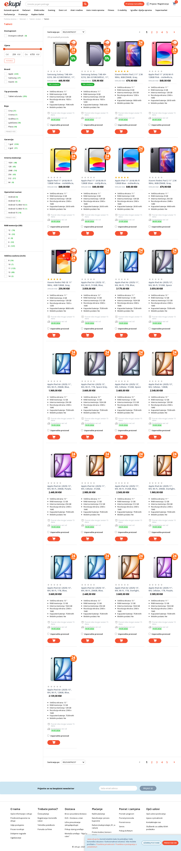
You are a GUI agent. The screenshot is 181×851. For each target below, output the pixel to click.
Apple (10, 74)
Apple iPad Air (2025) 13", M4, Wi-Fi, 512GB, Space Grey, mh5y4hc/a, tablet (161, 284)
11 (9, 268)
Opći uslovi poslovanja (156, 814)
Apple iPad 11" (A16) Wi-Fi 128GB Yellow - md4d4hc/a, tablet (60, 182)
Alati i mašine (77, 10)
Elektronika (39, 10)
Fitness (111, 10)
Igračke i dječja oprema (141, 10)
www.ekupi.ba (93, 839)
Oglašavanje (15, 837)
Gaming (51, 10)
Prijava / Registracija (157, 4)
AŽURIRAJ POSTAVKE (151, 843)
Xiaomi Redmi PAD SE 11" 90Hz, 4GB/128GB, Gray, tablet (59, 284)
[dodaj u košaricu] (53, 131)
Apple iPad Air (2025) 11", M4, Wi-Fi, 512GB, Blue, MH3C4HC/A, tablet (127, 487)
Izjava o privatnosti (154, 818)
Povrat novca (124, 822)
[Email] (118, 788)
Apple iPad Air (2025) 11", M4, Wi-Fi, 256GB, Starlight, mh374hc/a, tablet (162, 487)
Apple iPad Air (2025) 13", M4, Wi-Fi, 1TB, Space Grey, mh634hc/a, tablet (94, 386)
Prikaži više (10, 132)
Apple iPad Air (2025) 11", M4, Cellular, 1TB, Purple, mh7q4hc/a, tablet (161, 589)
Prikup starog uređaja (74, 829)
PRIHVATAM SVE (170, 843)
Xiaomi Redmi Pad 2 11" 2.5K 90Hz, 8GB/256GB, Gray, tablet (129, 76)
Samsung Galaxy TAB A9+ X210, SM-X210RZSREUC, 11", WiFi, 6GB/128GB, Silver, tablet (61, 76)
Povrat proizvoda (126, 818)
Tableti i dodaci (35, 19)
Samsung (12, 78)
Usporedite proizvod (58, 125)
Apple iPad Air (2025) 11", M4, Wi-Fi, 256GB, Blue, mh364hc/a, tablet (59, 386)
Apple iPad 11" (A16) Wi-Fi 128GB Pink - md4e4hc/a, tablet (160, 76)
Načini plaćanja (98, 814)
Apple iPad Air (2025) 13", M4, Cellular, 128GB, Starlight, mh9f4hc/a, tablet (161, 386)
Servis (121, 826)
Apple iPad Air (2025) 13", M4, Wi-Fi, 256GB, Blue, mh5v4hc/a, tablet (93, 589)
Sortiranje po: (53, 32)
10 (9, 264)
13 (9, 272)
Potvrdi (9, 61)
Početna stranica (10, 19)
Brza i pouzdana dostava (75, 814)
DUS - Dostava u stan (74, 818)
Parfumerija (9, 14)
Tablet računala (15, 96)
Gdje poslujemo (17, 825)
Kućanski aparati (11, 10)
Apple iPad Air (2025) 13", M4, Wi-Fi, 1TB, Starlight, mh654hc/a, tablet (127, 589)
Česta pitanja (43, 814)
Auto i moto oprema (95, 10)
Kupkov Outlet (37, 14)
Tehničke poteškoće (46, 825)
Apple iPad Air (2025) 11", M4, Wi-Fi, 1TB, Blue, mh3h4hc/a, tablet (127, 284)
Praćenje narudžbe (134, 4)
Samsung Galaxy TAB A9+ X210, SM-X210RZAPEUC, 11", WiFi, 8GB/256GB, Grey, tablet (95, 76)
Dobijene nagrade (18, 833)
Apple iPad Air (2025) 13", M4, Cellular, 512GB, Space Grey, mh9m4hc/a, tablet (128, 386)
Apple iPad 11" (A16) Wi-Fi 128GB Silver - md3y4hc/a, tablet (93, 182)
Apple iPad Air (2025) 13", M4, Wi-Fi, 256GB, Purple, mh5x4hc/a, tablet (59, 487)
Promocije (23, 14)
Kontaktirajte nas (153, 822)
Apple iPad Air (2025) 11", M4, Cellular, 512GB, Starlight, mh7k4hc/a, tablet (93, 487)
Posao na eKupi (17, 829)
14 (9, 276)
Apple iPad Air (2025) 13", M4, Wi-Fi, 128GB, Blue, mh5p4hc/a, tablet (59, 691)
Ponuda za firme (45, 829)
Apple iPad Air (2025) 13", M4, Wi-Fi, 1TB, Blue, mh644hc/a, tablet (59, 589)
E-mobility (122, 10)
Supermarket (161, 10)
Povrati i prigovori (126, 814)
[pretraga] (85, 4)
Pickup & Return (126, 830)
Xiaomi (11, 82)
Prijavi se (148, 788)
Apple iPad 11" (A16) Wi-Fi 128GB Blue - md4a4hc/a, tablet (127, 182)
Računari (26, 10)
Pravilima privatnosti (105, 844)
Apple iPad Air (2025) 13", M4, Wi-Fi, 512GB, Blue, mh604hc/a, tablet (93, 284)
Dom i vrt (63, 10)
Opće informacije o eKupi (21, 814)
